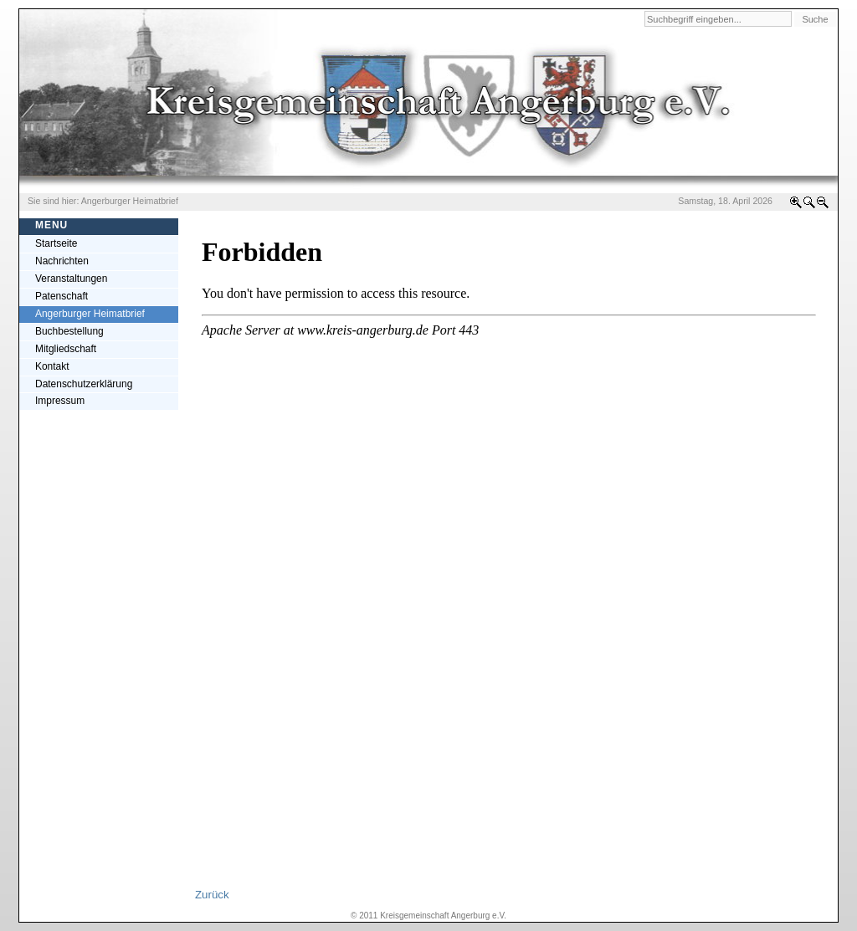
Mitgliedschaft (65, 349)
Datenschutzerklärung (83, 384)
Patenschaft (61, 296)
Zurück (212, 894)
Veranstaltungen (71, 278)
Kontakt (52, 366)
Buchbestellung (69, 331)
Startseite (56, 243)
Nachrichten (62, 261)
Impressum (60, 401)
